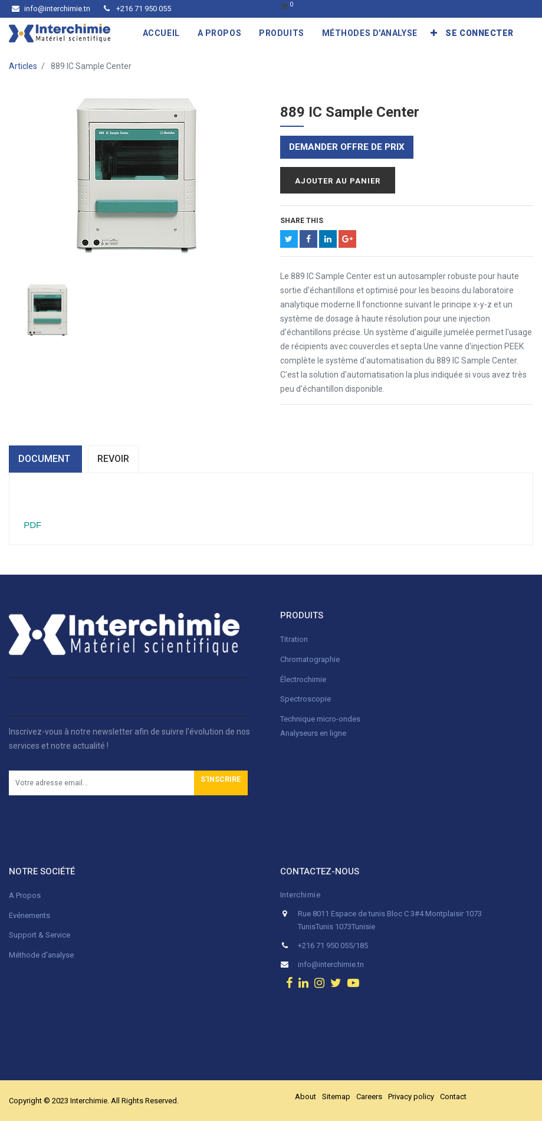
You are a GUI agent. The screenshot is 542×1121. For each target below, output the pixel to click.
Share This (301, 221)
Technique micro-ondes (320, 718)
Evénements (29, 915)
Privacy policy (411, 1096)
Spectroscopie (305, 698)
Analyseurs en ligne (313, 733)
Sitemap (336, 1096)
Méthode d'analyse (41, 954)
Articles (23, 66)
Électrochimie (303, 679)
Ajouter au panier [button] (337, 180)
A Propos (25, 895)
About (305, 1096)
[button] (434, 33)
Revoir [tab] (113, 458)
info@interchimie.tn (51, 8)
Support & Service (39, 934)
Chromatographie (310, 659)
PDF (31, 525)
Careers (369, 1096)
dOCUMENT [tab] (45, 458)
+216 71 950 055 (137, 8)
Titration (294, 639)
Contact (453, 1096)
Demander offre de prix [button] (347, 147)
